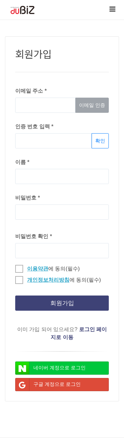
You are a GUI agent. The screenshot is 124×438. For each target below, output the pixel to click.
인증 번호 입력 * (34, 126)
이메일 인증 (92, 105)
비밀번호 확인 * (33, 236)
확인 (100, 140)
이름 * (22, 162)
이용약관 (37, 268)
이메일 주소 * (31, 91)
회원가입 (62, 303)
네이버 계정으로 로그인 (51, 368)
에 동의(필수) (47, 268)
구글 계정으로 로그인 (48, 384)
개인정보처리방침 (48, 280)
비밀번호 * (27, 198)
